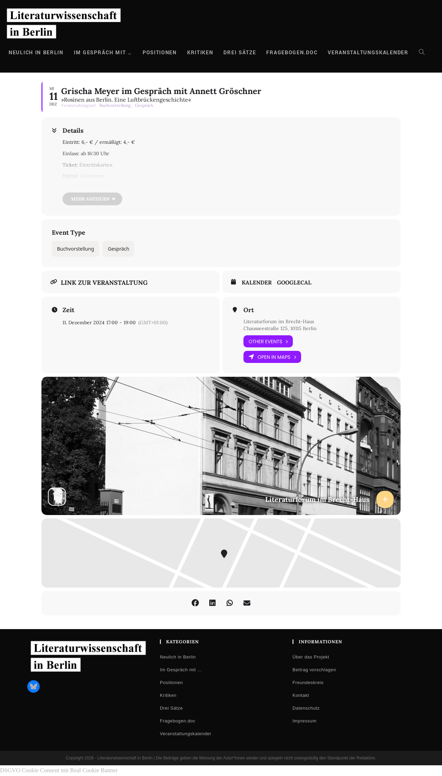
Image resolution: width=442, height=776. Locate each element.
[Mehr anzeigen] (92, 199)
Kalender (257, 282)
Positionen (171, 682)
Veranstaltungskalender (185, 733)
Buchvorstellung (75, 248)
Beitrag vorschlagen (314, 669)
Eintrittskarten (96, 165)
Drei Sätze (171, 708)
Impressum (304, 720)
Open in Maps (272, 357)
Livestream (92, 176)
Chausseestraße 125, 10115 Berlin (280, 328)
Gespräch (118, 248)
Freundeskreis (308, 682)
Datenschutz (306, 708)
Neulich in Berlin (178, 657)
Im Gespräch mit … (181, 669)
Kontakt (300, 695)
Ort (248, 310)
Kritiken (168, 695)
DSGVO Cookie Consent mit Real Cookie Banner (59, 770)
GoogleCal (294, 282)
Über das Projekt (310, 657)
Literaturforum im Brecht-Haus (278, 321)
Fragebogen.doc (177, 720)
